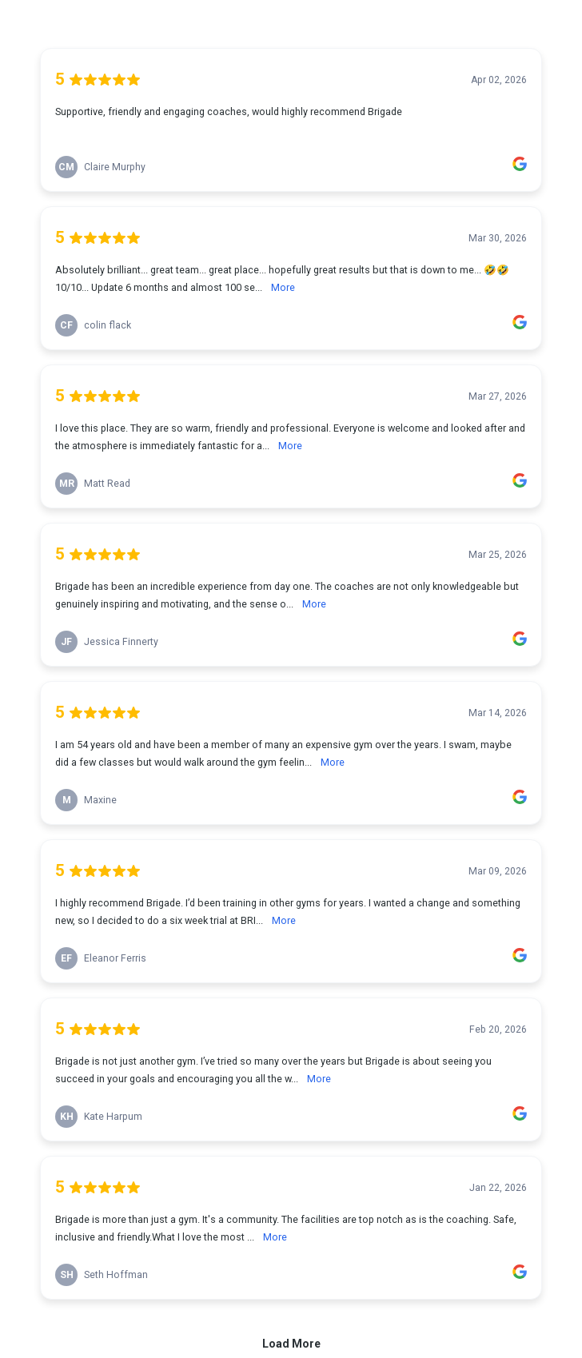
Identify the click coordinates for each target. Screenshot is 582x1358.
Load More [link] (291, 1343)
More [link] (283, 287)
